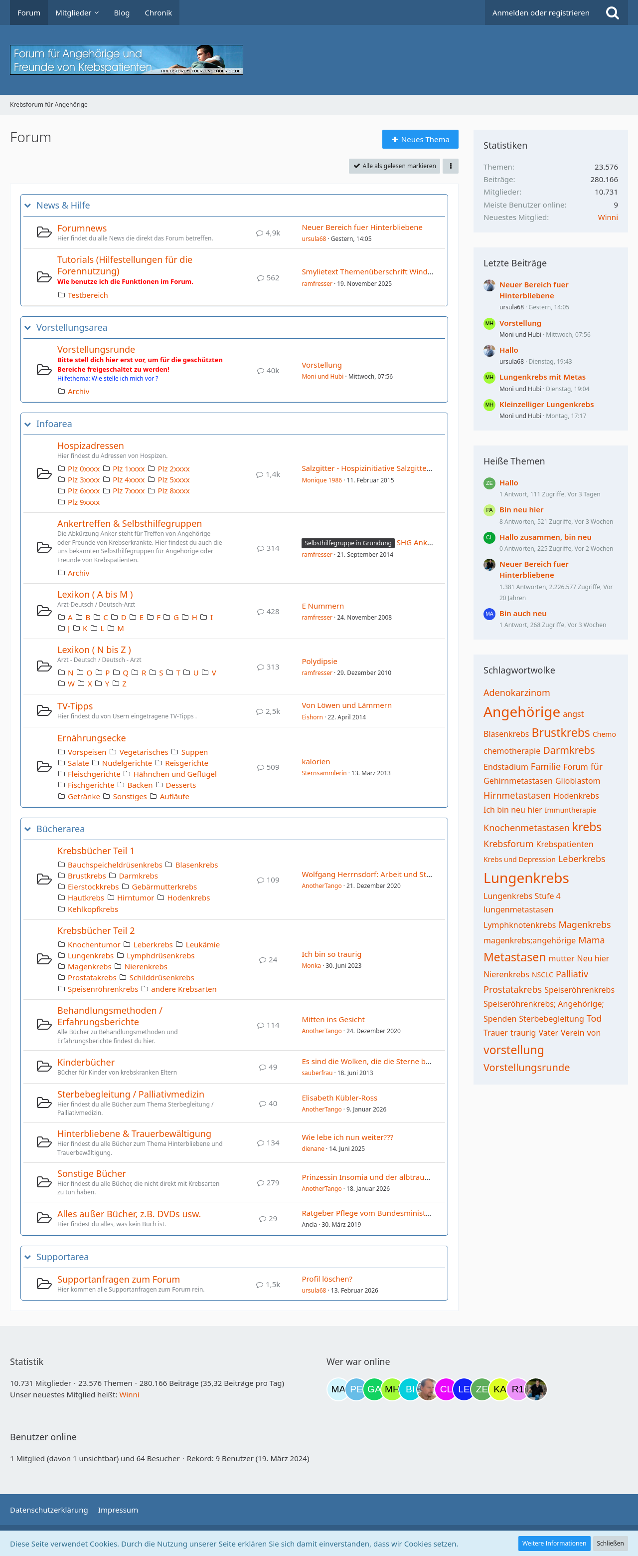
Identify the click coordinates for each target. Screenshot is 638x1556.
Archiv (78, 391)
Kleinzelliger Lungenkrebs (546, 404)
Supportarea (62, 1257)
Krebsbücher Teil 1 (96, 851)
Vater (548, 1032)
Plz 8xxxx (173, 490)
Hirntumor (135, 897)
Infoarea (54, 424)
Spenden (499, 1018)
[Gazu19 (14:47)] (374, 1389)
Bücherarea (60, 829)
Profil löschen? (327, 1279)
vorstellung (513, 1050)
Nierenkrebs (146, 966)
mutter (561, 958)
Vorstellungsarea (72, 327)
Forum (575, 766)
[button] (451, 166)
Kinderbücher (86, 1062)
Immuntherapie (570, 810)
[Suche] (612, 12)
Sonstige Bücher (91, 1173)
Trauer (495, 1032)
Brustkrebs (87, 876)
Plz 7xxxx (129, 490)
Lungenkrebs (91, 955)
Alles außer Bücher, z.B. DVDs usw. (129, 1214)
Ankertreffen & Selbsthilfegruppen (129, 523)
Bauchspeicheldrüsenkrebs (115, 865)
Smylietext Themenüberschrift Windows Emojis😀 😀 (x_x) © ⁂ (412, 271)
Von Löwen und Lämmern (347, 705)
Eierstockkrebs (93, 886)
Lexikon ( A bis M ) (95, 594)
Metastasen (514, 957)
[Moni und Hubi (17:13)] (392, 1389)
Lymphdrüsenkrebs (160, 955)
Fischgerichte (91, 785)
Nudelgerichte (127, 763)
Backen (140, 785)
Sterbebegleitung (551, 1018)
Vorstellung (322, 365)
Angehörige (521, 711)
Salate (78, 763)
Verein (573, 1032)
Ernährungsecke (91, 738)
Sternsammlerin (324, 773)
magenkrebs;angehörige (529, 940)
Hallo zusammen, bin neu (545, 537)
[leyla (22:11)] (464, 1389)
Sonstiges (130, 796)
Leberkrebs (153, 944)
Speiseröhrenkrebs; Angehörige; (543, 1003)
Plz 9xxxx (84, 502)
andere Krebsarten (183, 989)
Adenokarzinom (516, 692)
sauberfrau (317, 1073)
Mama (591, 940)
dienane (313, 1148)
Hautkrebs (86, 897)
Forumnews (82, 228)
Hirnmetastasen (517, 795)
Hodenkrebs (188, 897)
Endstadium (505, 766)
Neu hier (593, 958)
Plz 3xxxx (84, 479)
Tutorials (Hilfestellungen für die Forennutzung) (124, 265)
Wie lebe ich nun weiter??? (347, 1137)
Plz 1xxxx (129, 468)
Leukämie (203, 944)
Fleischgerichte (94, 774)
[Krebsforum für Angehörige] (319, 60)
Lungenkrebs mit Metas (542, 377)
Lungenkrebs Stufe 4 (522, 895)
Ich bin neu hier (512, 809)
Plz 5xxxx (173, 479)
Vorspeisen (87, 752)
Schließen (610, 1543)
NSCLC (542, 974)
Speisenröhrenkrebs (103, 989)
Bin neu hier (521, 509)
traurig (523, 1032)
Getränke (84, 796)
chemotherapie (511, 750)
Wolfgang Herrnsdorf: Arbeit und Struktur (375, 874)
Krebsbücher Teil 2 (96, 930)
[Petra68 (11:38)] (356, 1389)
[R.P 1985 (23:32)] (518, 1389)
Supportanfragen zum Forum (118, 1279)
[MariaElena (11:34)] (338, 1389)
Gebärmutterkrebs (164, 886)
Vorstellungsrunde (96, 349)
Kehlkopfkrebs (93, 909)
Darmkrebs (138, 876)
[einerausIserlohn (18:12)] (428, 1389)
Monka (311, 965)
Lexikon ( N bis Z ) (94, 650)
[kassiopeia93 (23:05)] (500, 1389)
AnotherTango (321, 886)
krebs (587, 827)
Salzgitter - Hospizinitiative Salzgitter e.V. (372, 468)
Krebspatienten (565, 844)
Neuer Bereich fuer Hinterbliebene (362, 227)
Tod (594, 1018)
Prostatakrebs (92, 977)
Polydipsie (319, 661)
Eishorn (312, 717)
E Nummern (323, 606)
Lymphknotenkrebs (519, 924)
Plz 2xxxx (173, 468)
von (594, 1032)
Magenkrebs (90, 966)
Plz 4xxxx (129, 479)
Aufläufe (174, 796)
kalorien (316, 761)
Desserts (181, 785)
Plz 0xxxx (84, 468)
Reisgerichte (186, 763)
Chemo (604, 734)
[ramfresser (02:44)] (536, 1389)
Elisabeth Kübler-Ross (339, 1098)
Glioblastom (578, 780)
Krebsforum (508, 844)
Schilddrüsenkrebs (162, 977)
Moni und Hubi (322, 376)
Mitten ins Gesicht (333, 1019)
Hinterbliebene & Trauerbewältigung (134, 1133)
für (597, 766)
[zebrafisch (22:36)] (482, 1389)
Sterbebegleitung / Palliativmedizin (130, 1094)
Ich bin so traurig (331, 954)
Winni (608, 217)
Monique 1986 (322, 480)
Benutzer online (43, 1437)
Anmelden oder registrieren (541, 12)
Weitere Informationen (554, 1543)
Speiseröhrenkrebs (579, 989)
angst (573, 713)
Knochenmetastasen (526, 828)
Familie (546, 766)
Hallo (508, 350)
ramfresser (317, 283)
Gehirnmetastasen (518, 780)
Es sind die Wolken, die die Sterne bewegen (377, 1061)
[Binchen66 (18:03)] (410, 1389)
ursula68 (314, 238)
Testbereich (88, 295)
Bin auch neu (523, 613)
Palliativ (572, 974)
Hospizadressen (90, 445)
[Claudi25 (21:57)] (446, 1389)
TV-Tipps (75, 706)
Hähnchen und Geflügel (175, 774)
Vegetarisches (144, 752)
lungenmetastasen (518, 909)
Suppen (194, 752)
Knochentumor (94, 944)
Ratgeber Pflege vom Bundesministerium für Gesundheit (401, 1213)
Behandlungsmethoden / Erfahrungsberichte (109, 1016)
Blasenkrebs (196, 865)
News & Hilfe (63, 205)
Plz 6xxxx (84, 490)
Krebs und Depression (519, 859)
